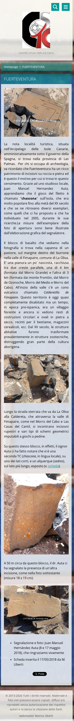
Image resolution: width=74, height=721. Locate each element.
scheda (53, 466)
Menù (66, 7)
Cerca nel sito (55, 7)
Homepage (11, 67)
